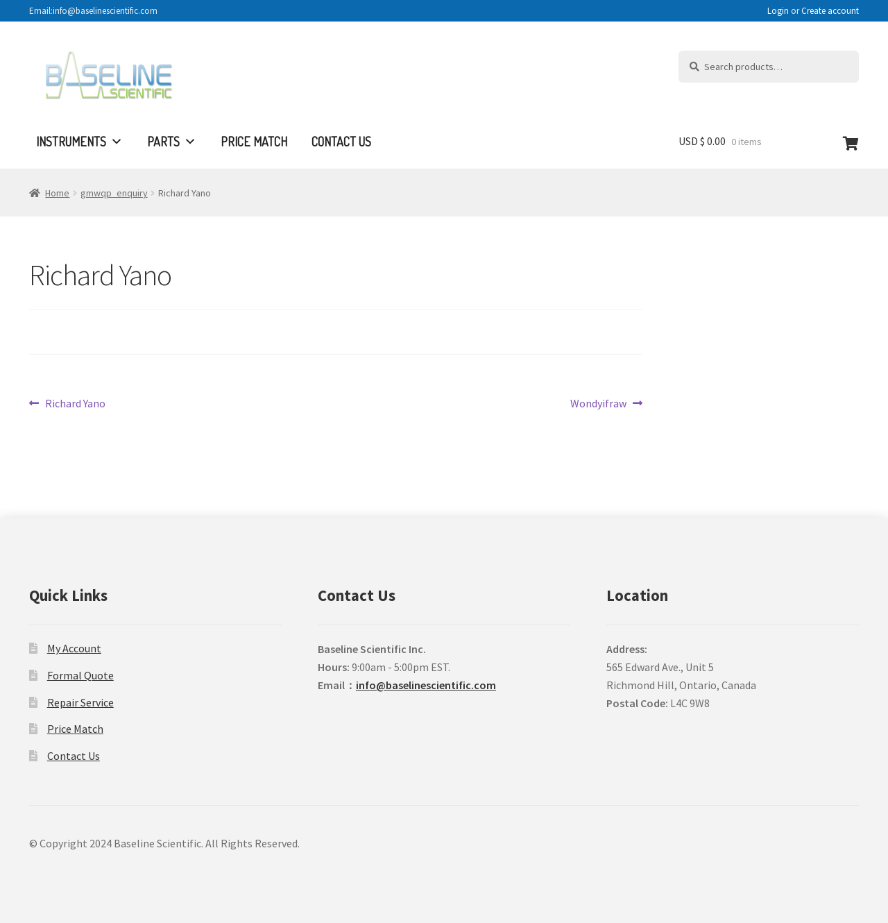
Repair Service (80, 702)
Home (57, 193)
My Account (74, 648)
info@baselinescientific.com (426, 685)
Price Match (254, 141)
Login (778, 11)
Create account (830, 11)
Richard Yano (74, 404)
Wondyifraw (598, 404)
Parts (171, 142)
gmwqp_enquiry (114, 193)
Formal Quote (80, 675)
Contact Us (341, 141)
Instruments (79, 142)
